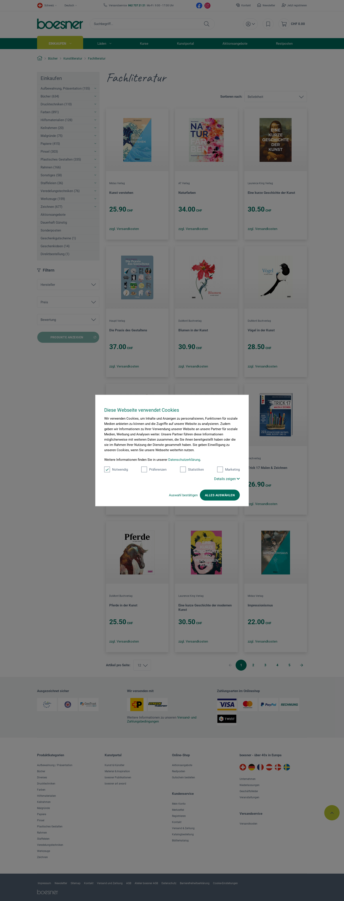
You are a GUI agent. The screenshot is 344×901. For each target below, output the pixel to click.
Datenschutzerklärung (184, 460)
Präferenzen (154, 469)
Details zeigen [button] (227, 479)
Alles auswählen (220, 495)
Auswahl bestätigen (183, 495)
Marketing (228, 469)
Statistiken (192, 469)
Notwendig (116, 469)
